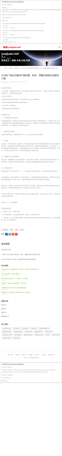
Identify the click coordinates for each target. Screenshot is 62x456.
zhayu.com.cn (49, 331)
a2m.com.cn (28, 331)
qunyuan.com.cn (7, 334)
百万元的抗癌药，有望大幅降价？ (11, 274)
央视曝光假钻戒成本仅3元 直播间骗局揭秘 (13, 287)
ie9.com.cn (17, 328)
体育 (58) (3, 308)
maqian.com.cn (28, 334)
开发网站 (17, 354)
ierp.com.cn (16, 338)
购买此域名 (51, 354)
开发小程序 (10, 354)
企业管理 (43, 354)
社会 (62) (3, 305)
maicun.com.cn (7, 328)
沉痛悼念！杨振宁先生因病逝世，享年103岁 (14, 283)
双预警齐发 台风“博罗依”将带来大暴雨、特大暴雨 (15, 292)
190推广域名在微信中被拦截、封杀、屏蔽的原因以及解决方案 (20, 254)
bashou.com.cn (39, 334)
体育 (11, 230)
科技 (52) (3, 312)
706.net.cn (34, 328)
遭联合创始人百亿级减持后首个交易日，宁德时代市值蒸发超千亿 (20, 269)
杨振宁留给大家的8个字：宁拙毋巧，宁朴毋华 (14, 278)
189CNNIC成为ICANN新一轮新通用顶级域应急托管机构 (18, 259)
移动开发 (37, 354)
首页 (6, 68)
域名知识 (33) (5, 316)
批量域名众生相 (6, 249)
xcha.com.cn (17, 334)
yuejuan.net (6, 82)
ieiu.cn (48, 334)
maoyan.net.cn (7, 338)
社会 (22, 230)
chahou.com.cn (7, 331)
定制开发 (24, 354)
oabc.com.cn (55, 334)
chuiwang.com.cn (44, 328)
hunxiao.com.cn (18, 331)
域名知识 (16, 68)
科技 (16, 230)
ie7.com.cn (25, 328)
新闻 (10, 68)
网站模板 (30, 354)
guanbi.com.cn (38, 331)
